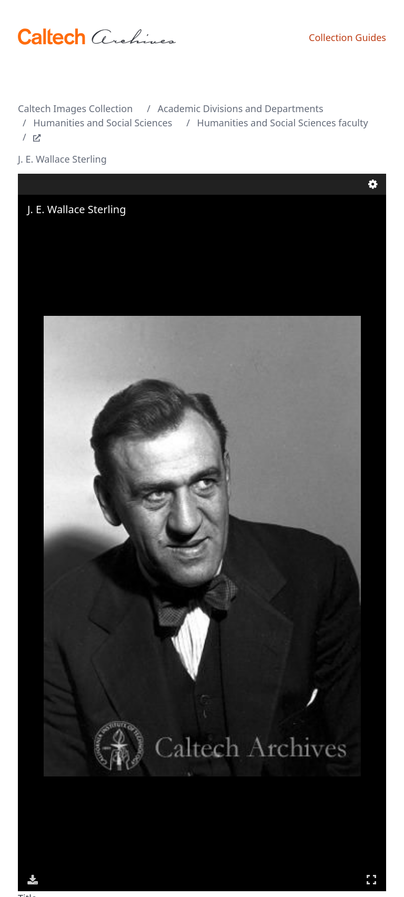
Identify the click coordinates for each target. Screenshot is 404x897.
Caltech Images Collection (75, 108)
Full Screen (371, 879)
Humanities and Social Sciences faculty (282, 122)
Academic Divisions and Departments (241, 108)
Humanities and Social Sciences (102, 122)
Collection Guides (347, 37)
